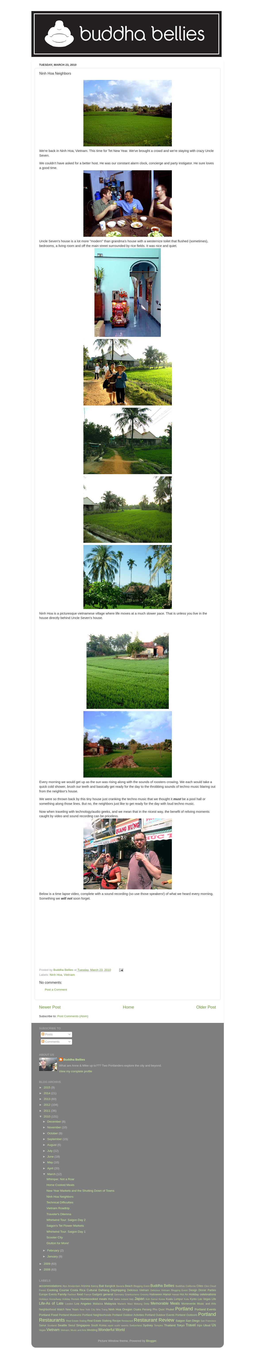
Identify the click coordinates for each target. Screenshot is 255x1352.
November (54, 1127)
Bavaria (120, 1286)
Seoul (71, 1325)
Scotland (52, 1325)
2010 (47, 1116)
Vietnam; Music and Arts (73, 1330)
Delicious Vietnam (138, 1290)
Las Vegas (204, 1299)
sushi (117, 1325)
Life (214, 1299)
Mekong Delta (141, 1303)
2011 (47, 1110)
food (80, 1294)
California (191, 1286)
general (108, 1294)
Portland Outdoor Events (159, 1315)
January (53, 1256)
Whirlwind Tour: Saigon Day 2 (66, 1220)
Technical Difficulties (59, 1202)
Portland (184, 1308)
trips (199, 1325)
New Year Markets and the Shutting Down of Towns (80, 1190)
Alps (65, 1286)
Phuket (170, 1309)
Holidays (43, 1299)
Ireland (124, 1299)
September (55, 1139)
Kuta (186, 1299)
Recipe (116, 1320)
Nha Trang (101, 1309)
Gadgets (97, 1294)
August (52, 1144)
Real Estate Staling (76, 1320)
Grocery (144, 1294)
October (53, 1133)
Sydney (148, 1325)
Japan (139, 1299)
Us (214, 1325)
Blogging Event (141, 1286)
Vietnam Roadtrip (57, 1208)
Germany (119, 1294)
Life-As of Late (51, 1303)
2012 (47, 1104)
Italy (131, 1299)
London (69, 1303)
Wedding (92, 1330)
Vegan (42, 1330)
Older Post (206, 1007)
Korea (162, 1299)
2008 (47, 1269)
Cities (200, 1286)
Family (62, 1294)
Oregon (127, 1309)
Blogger (151, 1340)
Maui (129, 1303)
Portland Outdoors (186, 1315)
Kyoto (193, 1299)
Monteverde (188, 1303)
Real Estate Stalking (99, 1320)
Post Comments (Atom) (72, 1016)
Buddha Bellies (74, 1059)
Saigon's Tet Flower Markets (65, 1225)
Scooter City (54, 1237)
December (54, 1121)
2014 (47, 1093)
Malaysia (110, 1303)
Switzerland (136, 1325)
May (50, 1162)
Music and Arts (206, 1303)
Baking (94, 1286)
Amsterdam (74, 1286)
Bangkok (110, 1286)
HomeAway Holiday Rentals (64, 1299)
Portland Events (205, 1309)
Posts (47, 1034)
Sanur (42, 1325)
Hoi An (184, 1294)
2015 (47, 1087)
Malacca (98, 1303)
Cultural (92, 1290)
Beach (128, 1286)
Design (193, 1290)
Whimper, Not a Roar (60, 1179)
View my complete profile (75, 1071)
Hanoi (167, 1294)
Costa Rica (77, 1290)
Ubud (206, 1325)
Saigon (180, 1320)
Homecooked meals (93, 1299)
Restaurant (127, 1320)
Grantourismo (132, 1294)
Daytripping (118, 1290)
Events (53, 1294)
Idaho (117, 1299)
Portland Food (48, 1315)
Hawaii (175, 1294)
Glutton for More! (57, 1243)
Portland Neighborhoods (96, 1315)
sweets (124, 1325)
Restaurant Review (154, 1320)
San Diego (193, 1320)
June (51, 1156)
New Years (72, 1309)
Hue (110, 1299)
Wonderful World (111, 1330)
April (50, 1168)
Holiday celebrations (202, 1294)
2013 (47, 1099)
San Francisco (208, 1320)
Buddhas (180, 1286)
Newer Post (50, 1007)
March (51, 1174)
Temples (158, 1325)
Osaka (137, 1309)
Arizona (85, 1286)
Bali (101, 1286)
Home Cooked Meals (60, 1185)
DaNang (103, 1290)
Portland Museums (70, 1315)
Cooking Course (58, 1290)
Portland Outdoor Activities (128, 1315)
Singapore (83, 1325)
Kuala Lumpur (174, 1299)
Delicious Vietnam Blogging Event (169, 1290)
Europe (43, 1294)
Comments (50, 1041)
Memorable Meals (165, 1303)
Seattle (62, 1325)
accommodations (50, 1286)
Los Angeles (83, 1303)
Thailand (170, 1325)
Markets (122, 1303)
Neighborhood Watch (52, 1309)
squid (110, 1325)
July (50, 1150)
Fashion (72, 1294)
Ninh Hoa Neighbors (59, 1196)
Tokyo (180, 1325)
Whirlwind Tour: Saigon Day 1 (66, 1231)
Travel (191, 1325)
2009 (47, 1263)
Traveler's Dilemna (58, 1214)
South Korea (98, 1325)
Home (128, 1007)
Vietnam (69, 974)
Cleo (206, 1286)
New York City (87, 1309)
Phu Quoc (159, 1309)
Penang (146, 1309)
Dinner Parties (207, 1290)
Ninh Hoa (56, 974)
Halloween (156, 1294)
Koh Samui (152, 1299)
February (53, 1250)
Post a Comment (56, 989)
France (87, 1294)
